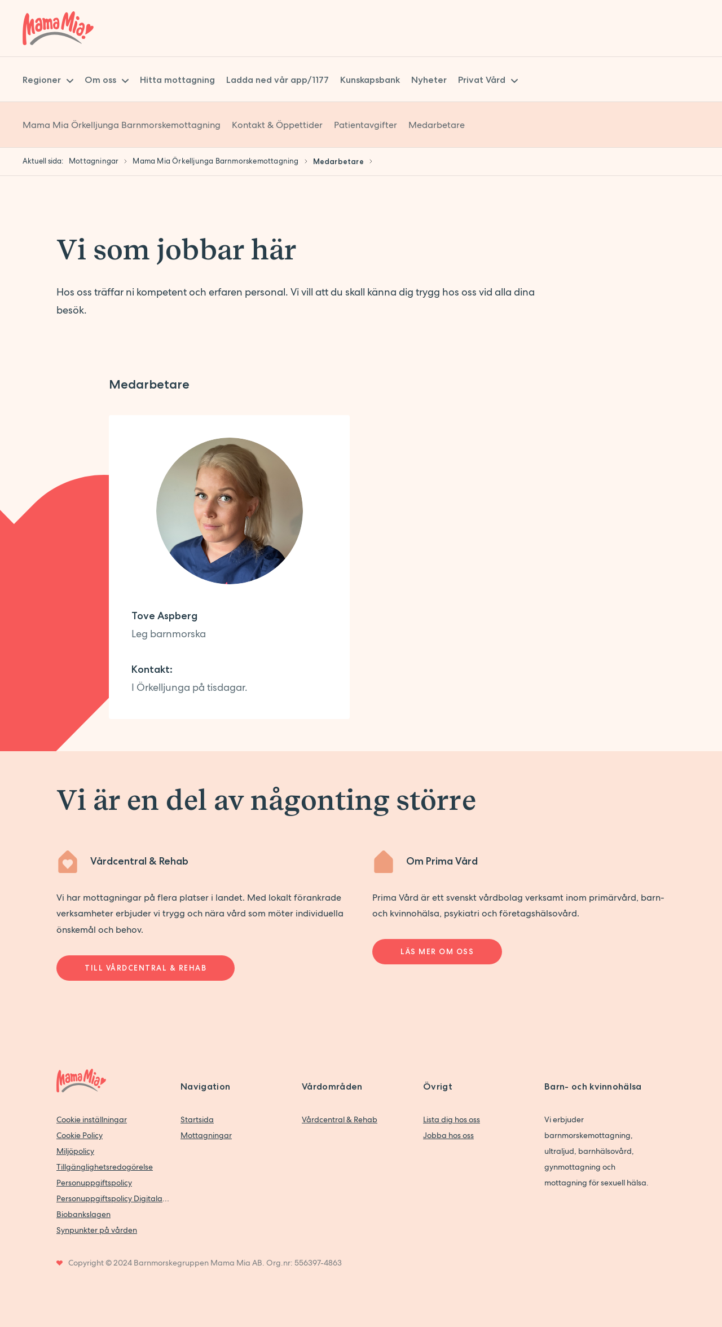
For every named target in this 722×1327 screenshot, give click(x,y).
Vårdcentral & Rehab (339, 1119)
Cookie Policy (79, 1135)
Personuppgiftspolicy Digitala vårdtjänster (112, 1198)
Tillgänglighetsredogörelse (104, 1167)
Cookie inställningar (91, 1119)
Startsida (197, 1119)
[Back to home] (58, 28)
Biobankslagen (83, 1214)
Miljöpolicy (75, 1151)
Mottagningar (206, 1135)
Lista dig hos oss (451, 1119)
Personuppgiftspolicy (94, 1183)
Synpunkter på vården (96, 1230)
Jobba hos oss (448, 1135)
